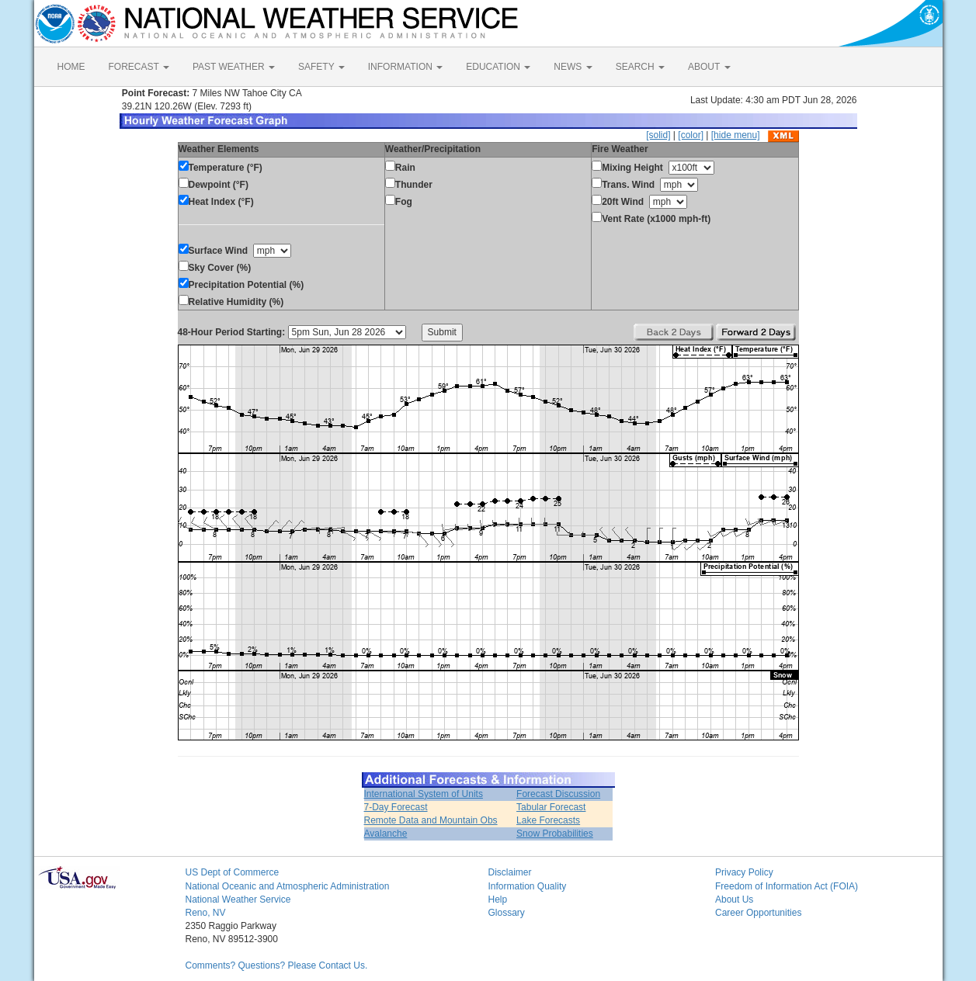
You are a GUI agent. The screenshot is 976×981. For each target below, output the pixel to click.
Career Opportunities (758, 912)
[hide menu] (735, 135)
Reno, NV (206, 912)
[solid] (658, 135)
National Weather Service (238, 899)
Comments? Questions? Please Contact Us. (277, 965)
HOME (71, 66)
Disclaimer (510, 872)
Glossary (506, 912)
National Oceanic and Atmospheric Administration (288, 886)
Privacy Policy (744, 872)
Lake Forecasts (548, 820)
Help (498, 899)
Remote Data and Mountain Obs (431, 820)
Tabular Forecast (550, 807)
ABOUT (709, 66)
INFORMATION (405, 66)
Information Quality (527, 886)
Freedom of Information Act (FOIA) (786, 886)
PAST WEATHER (234, 66)
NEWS (573, 66)
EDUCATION (498, 66)
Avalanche (386, 833)
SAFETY (321, 66)
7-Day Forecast (396, 807)
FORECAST (139, 66)
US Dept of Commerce (233, 872)
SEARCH (640, 66)
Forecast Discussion (558, 794)
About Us (734, 899)
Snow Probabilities (554, 833)
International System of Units (423, 794)
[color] (690, 135)
